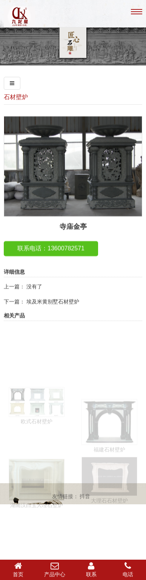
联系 (91, 569)
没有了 (34, 295)
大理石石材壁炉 (109, 518)
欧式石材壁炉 (36, 438)
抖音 (85, 498)
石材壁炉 (16, 97)
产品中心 (55, 569)
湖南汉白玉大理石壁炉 (36, 523)
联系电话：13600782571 (51, 257)
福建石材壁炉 (109, 469)
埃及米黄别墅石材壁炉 (52, 310)
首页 (18, 569)
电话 (127, 569)
